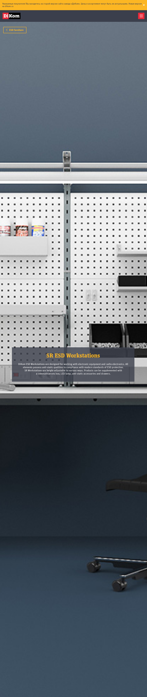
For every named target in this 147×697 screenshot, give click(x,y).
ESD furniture (15, 30)
